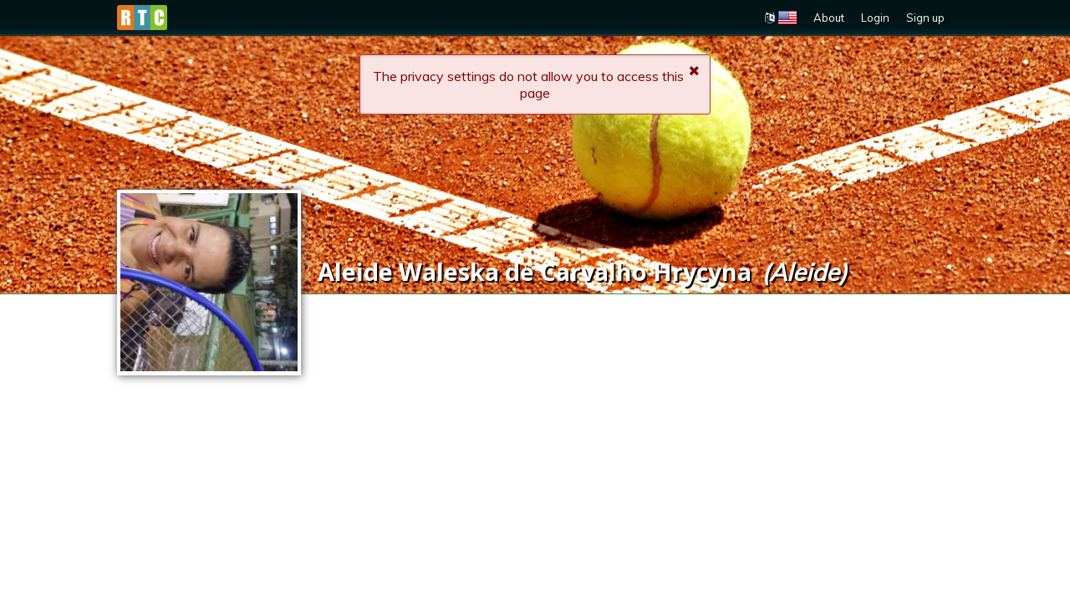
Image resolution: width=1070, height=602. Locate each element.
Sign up (925, 17)
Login (875, 17)
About (828, 17)
